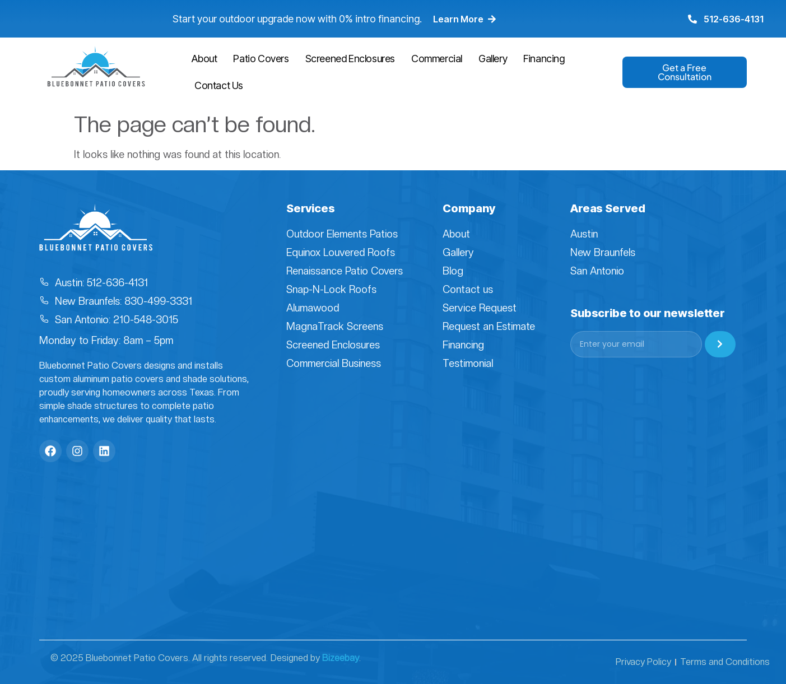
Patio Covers (261, 58)
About (204, 58)
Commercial (436, 58)
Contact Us (218, 85)
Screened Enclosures (350, 58)
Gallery (492, 58)
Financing (543, 58)
